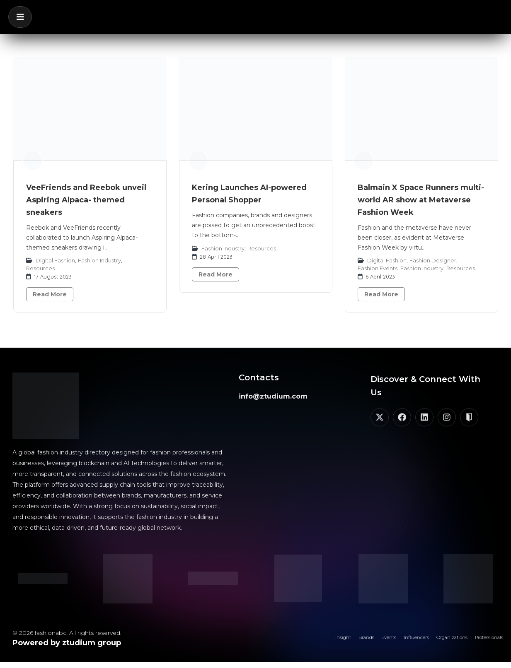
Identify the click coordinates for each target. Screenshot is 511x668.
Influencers (383, 641)
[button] (20, 17)
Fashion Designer (432, 260)
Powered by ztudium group (66, 642)
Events (346, 641)
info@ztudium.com (273, 396)
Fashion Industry (99, 260)
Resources (40, 268)
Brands (315, 641)
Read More (50, 294)
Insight (283, 641)
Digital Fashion (55, 260)
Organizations (431, 641)
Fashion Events (377, 268)
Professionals (482, 641)
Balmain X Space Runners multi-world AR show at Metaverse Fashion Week (421, 200)
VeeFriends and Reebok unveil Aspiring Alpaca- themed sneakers (86, 200)
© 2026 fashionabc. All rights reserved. (66, 633)
